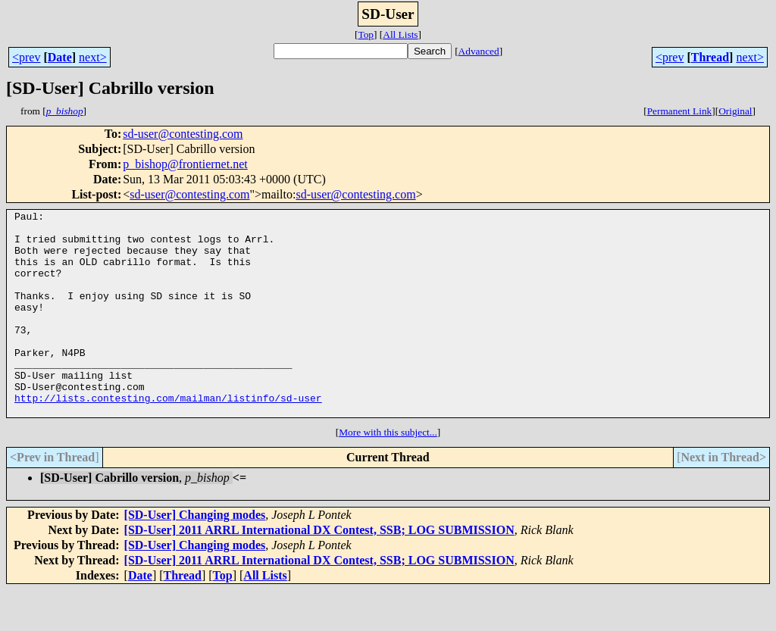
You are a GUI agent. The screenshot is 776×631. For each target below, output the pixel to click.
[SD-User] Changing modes (195, 555)
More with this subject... (388, 473)
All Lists (400, 34)
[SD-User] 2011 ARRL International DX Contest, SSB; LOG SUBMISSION (319, 570)
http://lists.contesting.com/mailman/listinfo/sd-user (168, 436)
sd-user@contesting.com (182, 133)
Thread (710, 57)
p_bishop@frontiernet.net (185, 164)
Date (60, 57)
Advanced (478, 51)
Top (366, 34)
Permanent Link (679, 111)
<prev (26, 57)
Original (735, 111)
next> (93, 57)
